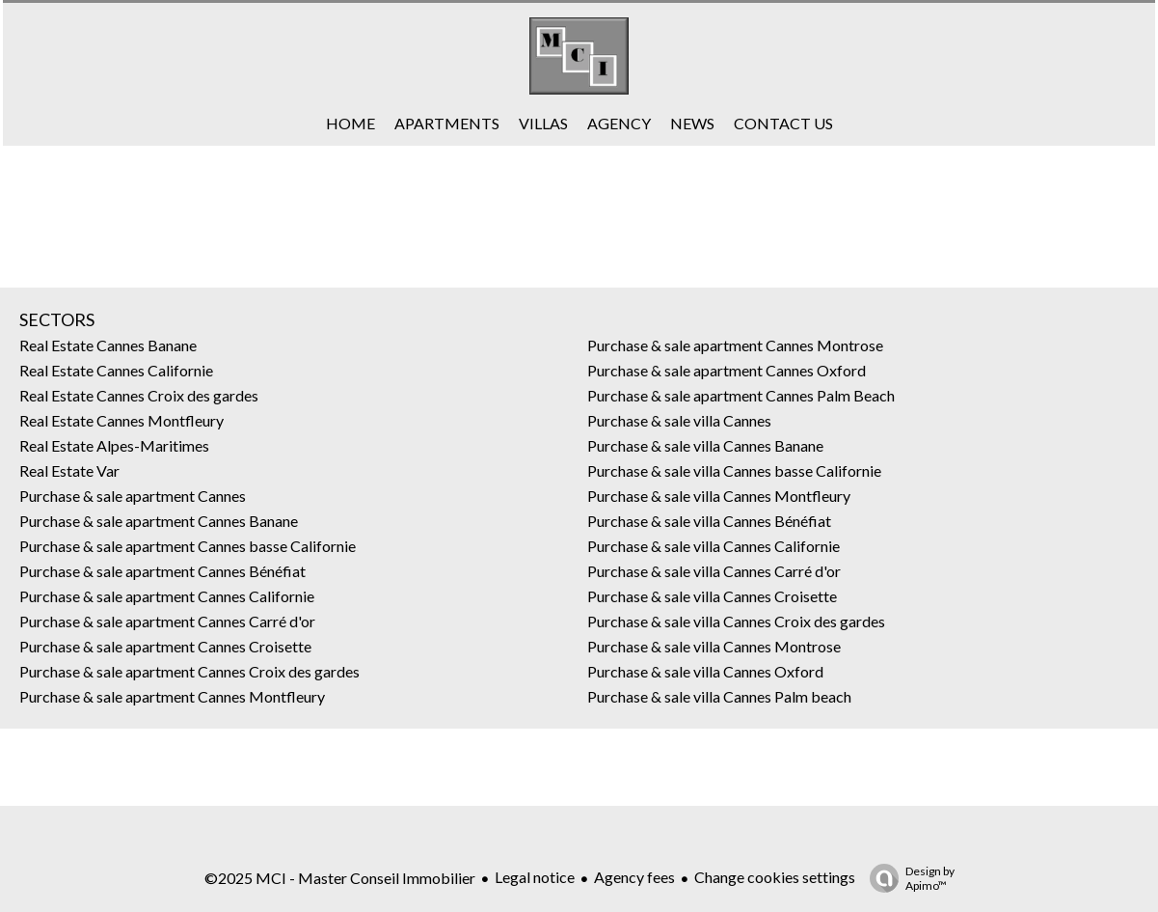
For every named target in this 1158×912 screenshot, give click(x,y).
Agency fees (634, 877)
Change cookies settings (774, 877)
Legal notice (535, 877)
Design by (907, 878)
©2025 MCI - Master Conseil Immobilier (339, 878)
